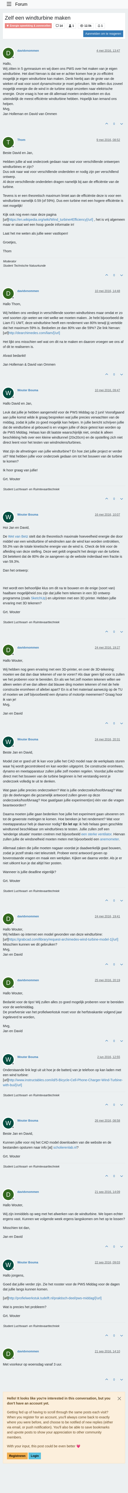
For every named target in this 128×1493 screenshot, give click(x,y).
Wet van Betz (18, 536)
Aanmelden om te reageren (103, 33)
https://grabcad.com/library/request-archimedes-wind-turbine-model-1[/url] (63, 939)
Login (35, 1456)
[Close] (119, 1398)
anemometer (109, 839)
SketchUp (38, 598)
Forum (21, 4)
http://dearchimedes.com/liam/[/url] (34, 333)
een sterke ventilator (96, 834)
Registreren (17, 1456)
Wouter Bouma (27, 390)
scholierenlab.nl (65, 1147)
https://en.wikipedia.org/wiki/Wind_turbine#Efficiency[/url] (50, 219)
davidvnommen (28, 50)
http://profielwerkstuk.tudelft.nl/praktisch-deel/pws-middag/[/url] (55, 1298)
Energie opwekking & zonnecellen (28, 25)
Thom (21, 140)
